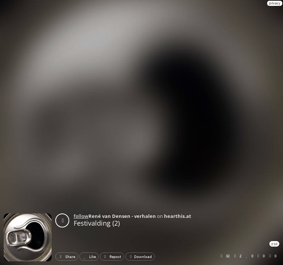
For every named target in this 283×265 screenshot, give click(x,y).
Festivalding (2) (97, 223)
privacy (274, 3)
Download (140, 256)
